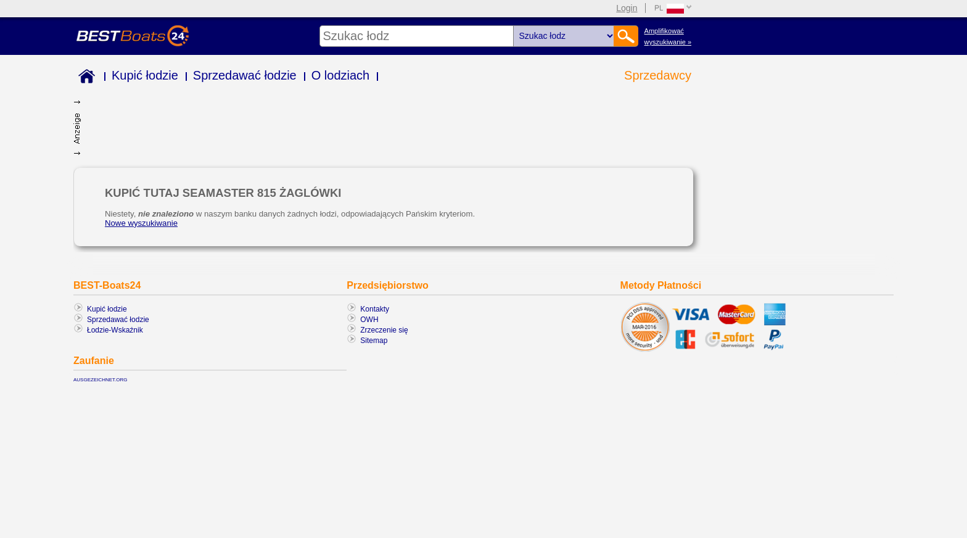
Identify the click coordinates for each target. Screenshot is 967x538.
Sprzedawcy (657, 75)
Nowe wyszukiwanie (141, 223)
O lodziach (340, 75)
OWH (369, 319)
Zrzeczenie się (384, 330)
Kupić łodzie (145, 75)
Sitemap (373, 340)
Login (626, 8)
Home (84, 78)
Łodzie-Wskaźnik (115, 330)
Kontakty (374, 309)
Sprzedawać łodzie (245, 75)
